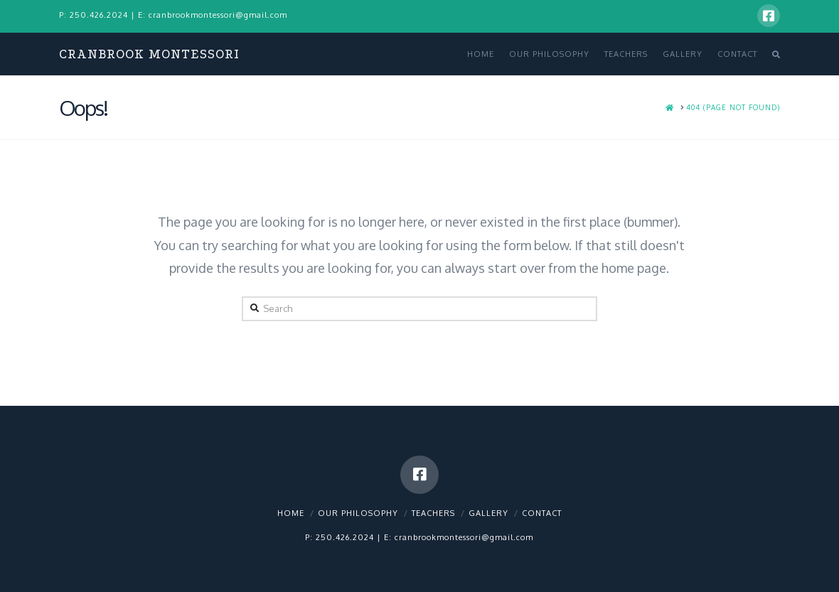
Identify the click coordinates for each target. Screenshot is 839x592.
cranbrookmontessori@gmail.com (218, 15)
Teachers (433, 513)
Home (290, 513)
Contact (542, 513)
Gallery (488, 513)
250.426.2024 (99, 15)
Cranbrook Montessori (149, 54)
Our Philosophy (358, 513)
